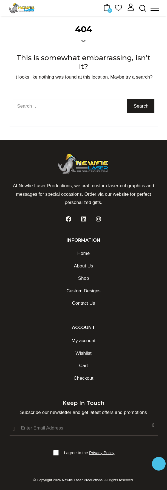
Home (83, 253)
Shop (83, 278)
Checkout (84, 378)
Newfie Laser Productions (82, 480)
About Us (83, 266)
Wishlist (83, 353)
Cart (83, 365)
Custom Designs (83, 290)
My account (83, 340)
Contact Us (83, 303)
